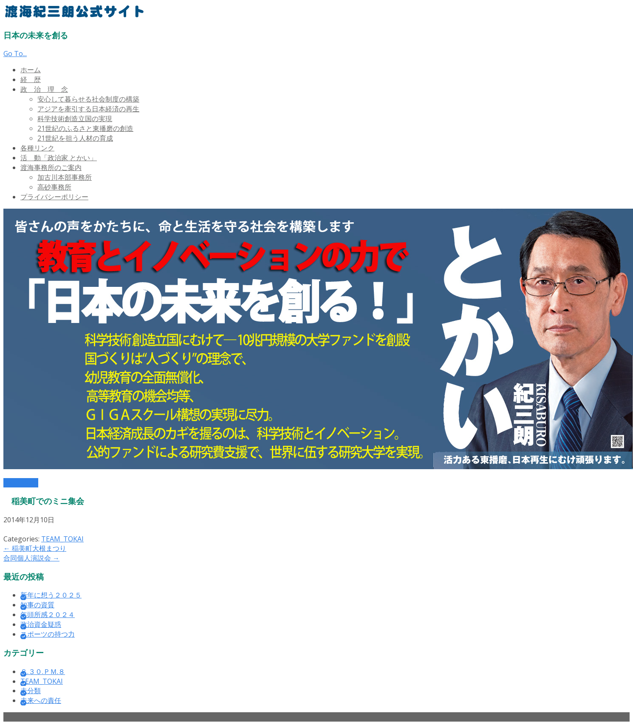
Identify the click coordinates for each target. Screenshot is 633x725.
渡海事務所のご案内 (51, 167)
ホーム (30, 69)
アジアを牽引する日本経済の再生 (88, 108)
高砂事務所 (54, 187)
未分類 (30, 690)
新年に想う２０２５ (51, 595)
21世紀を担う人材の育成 (75, 138)
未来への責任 (40, 700)
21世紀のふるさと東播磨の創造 (85, 128)
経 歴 (30, 79)
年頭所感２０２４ (47, 614)
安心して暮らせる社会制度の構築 (88, 99)
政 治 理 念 (44, 89)
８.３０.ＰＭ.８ (42, 671)
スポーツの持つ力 (47, 634)
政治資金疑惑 (40, 624)
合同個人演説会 (31, 558)
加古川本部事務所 (64, 177)
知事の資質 (37, 604)
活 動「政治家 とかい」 (58, 157)
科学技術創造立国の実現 (74, 118)
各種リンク (37, 148)
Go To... (15, 53)
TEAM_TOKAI (62, 539)
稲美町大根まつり (34, 548)
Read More (20, 482)
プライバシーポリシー (54, 196)
